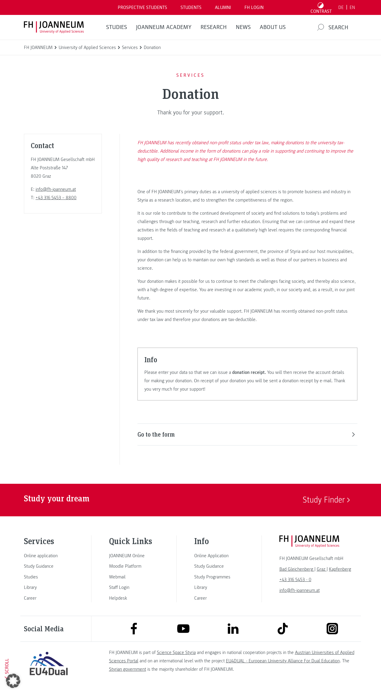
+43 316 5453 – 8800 (56, 198)
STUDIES (116, 27)
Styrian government (127, 669)
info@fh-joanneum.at (56, 189)
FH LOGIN (254, 7)
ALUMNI (223, 7)
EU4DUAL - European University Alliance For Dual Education (283, 661)
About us (273, 27)
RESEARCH (214, 27)
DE (341, 7)
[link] (49, 556)
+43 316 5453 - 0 (295, 580)
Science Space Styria (176, 652)
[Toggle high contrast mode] (321, 7)
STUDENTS (190, 7)
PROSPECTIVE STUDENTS (142, 7)
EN (352, 7)
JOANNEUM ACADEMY (164, 27)
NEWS (243, 27)
